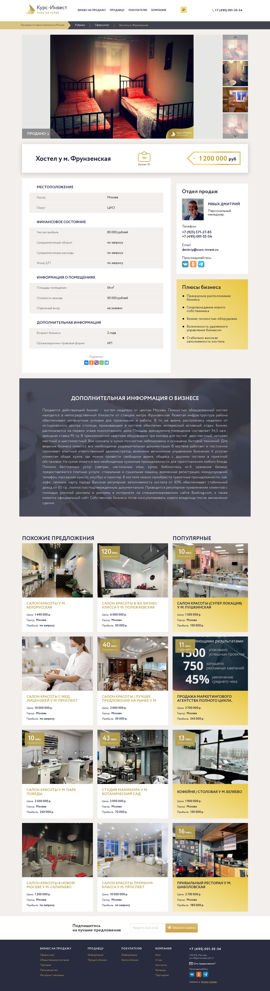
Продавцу (117, 10)
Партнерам (162, 975)
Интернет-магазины (52, 975)
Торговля (45, 965)
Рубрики (80, 25)
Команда (160, 970)
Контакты (161, 965)
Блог (158, 955)
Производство (49, 970)
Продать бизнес (97, 960)
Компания (158, 10)
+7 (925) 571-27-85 (197, 232)
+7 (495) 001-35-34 (228, 10)
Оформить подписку (181, 928)
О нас (158, 960)
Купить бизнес (130, 960)
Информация (95, 955)
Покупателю (137, 10)
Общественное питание (54, 960)
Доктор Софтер (209, 982)
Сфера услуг (102, 25)
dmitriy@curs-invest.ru (200, 249)
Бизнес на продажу (92, 10)
